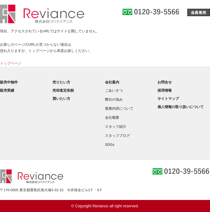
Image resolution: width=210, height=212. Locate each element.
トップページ (10, 63)
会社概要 (112, 117)
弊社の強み (114, 99)
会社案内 (112, 82)
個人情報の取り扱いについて (181, 107)
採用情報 (165, 90)
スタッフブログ (117, 135)
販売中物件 (9, 82)
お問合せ (165, 82)
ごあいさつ (114, 90)
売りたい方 (61, 82)
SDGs (109, 145)
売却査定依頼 (63, 90)
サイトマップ (168, 99)
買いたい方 (61, 99)
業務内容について (119, 108)
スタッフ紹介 (115, 126)
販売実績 (7, 90)
